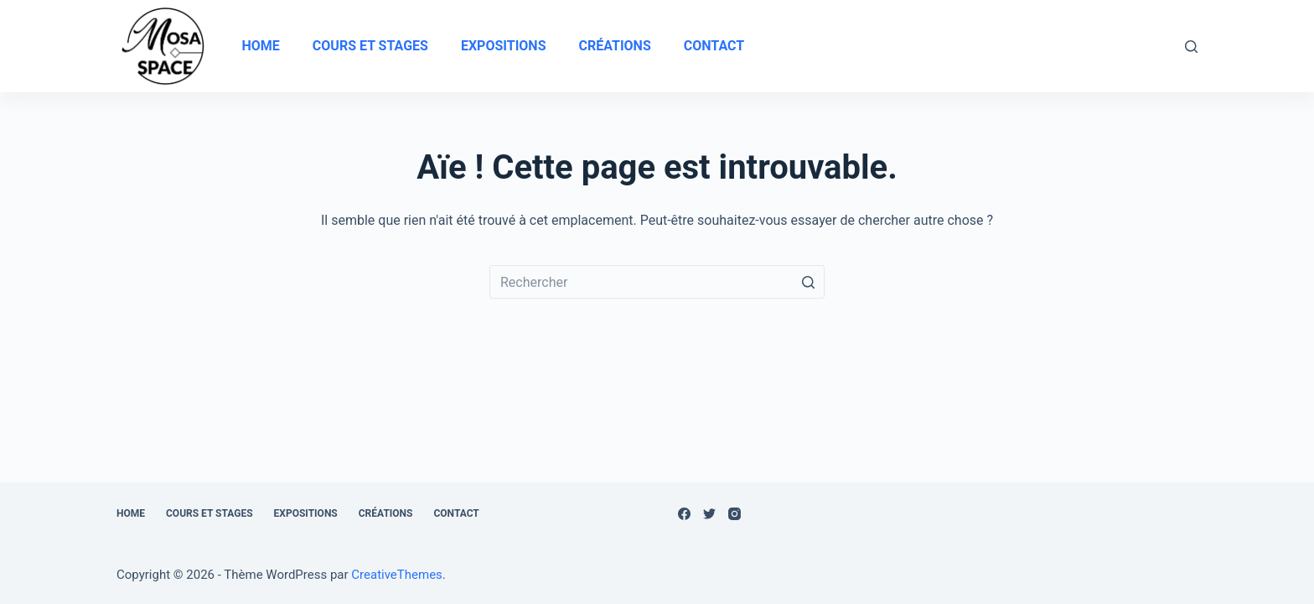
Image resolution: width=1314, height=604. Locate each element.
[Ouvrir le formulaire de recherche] (1191, 46)
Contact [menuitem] (714, 46)
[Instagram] (734, 514)
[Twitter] (709, 514)
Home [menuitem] (261, 46)
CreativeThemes (396, 574)
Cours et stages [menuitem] (370, 46)
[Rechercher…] (657, 282)
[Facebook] (684, 514)
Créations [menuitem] (614, 46)
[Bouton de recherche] (808, 282)
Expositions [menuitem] (503, 46)
